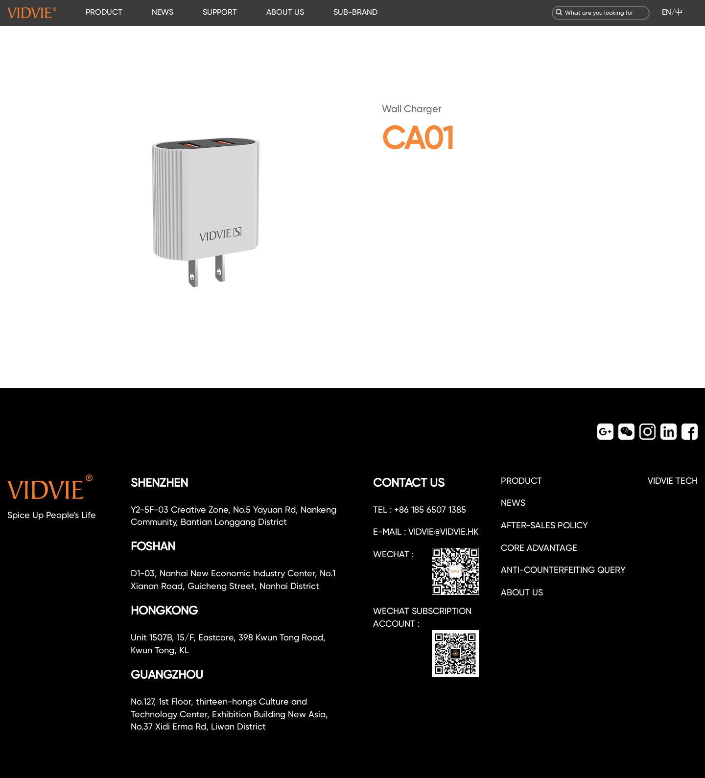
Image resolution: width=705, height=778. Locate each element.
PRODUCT (104, 12)
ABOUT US (285, 12)
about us (522, 592)
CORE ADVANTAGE (539, 547)
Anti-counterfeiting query (563, 570)
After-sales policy (544, 525)
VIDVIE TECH (673, 480)
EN (666, 12)
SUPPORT (220, 12)
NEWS (162, 12)
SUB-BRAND (355, 12)
